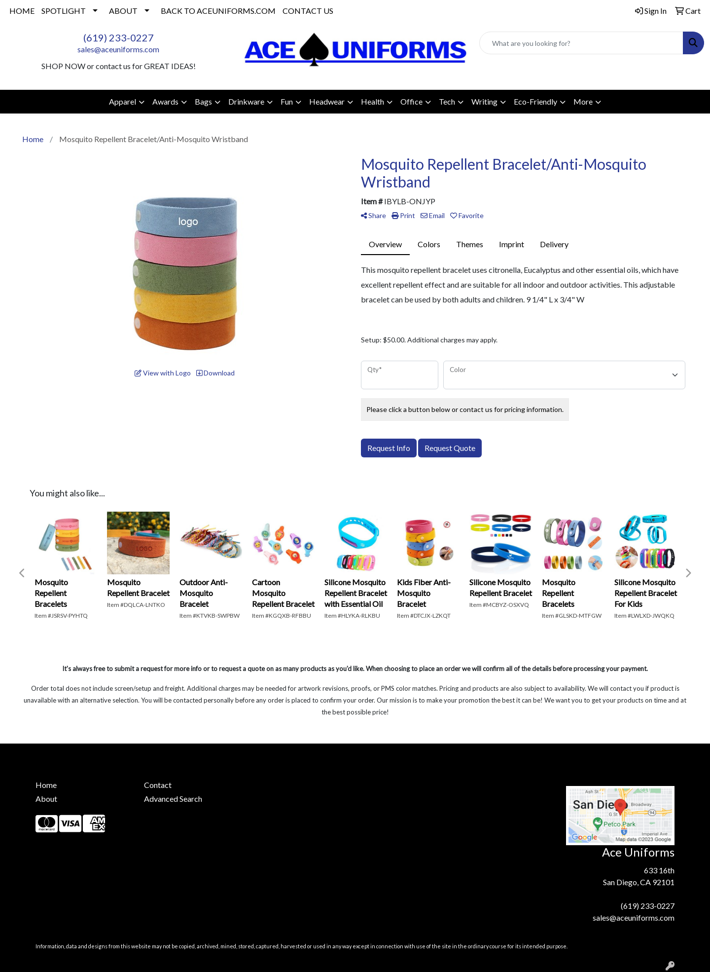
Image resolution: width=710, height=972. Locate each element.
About (46, 798)
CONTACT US (308, 10)
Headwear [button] (327, 101)
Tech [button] (447, 101)
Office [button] (411, 101)
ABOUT (123, 10)
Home (46, 784)
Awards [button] (165, 101)
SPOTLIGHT (63, 10)
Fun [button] (287, 101)
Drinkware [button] (246, 101)
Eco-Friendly (535, 101)
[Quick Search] (581, 43)
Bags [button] (203, 101)
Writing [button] (484, 101)
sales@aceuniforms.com (118, 49)
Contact (158, 784)
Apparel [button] (122, 101)
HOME (22, 10)
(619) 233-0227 (118, 37)
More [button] (583, 101)
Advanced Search (173, 798)
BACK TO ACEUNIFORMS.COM (218, 10)
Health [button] (372, 101)
